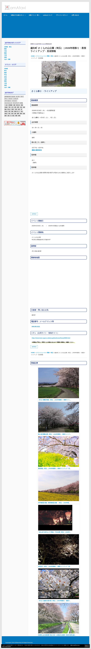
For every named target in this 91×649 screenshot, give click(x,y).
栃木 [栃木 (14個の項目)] (19, 109)
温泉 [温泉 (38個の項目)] (12, 111)
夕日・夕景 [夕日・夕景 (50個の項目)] (13, 107)
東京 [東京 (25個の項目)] (16, 109)
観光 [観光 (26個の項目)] (13, 115)
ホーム (5, 15)
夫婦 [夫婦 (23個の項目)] (24, 107)
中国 (5, 55)
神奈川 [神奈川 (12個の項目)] (6, 113)
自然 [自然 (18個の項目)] (8, 115)
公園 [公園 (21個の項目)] (14, 105)
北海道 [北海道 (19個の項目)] (6, 107)
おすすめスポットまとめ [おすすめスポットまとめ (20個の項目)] (10, 96)
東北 (5, 70)
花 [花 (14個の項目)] (10, 115)
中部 (5, 51)
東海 (5, 77)
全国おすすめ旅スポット (18, 15)
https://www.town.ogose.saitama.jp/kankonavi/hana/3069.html (51, 338)
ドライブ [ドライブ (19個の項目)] (10, 98)
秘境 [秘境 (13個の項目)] (21, 113)
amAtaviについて (47, 15)
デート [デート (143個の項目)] (6, 98)
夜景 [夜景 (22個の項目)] (18, 107)
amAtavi (34, 214)
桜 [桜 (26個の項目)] (21, 109)
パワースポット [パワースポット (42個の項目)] (8, 100)
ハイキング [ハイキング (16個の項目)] (15, 98)
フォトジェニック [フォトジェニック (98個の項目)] (8, 103)
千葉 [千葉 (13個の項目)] (9, 107)
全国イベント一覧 (34, 15)
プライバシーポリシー (62, 15)
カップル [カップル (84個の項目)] (18, 96)
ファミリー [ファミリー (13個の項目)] (14, 100)
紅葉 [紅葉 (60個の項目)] (24, 113)
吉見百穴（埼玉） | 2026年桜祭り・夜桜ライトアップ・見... (54, 566)
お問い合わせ (75, 15)
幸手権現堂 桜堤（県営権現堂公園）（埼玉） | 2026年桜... (54, 502)
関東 (5, 49)
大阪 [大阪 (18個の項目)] (21, 107)
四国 (5, 57)
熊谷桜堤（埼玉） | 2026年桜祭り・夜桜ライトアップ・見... (54, 468)
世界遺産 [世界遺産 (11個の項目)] (10, 105)
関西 (5, 53)
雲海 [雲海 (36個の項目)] (16, 115)
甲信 (5, 75)
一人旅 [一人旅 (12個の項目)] (6, 105)
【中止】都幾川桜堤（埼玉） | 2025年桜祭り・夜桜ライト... (54, 400)
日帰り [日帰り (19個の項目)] (12, 109)
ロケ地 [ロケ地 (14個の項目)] (21, 103)
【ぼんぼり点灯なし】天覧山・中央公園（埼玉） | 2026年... (54, 532)
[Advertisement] (45, 28)
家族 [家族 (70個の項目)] (5, 109)
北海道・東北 (7, 47)
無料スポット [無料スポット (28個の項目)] (17, 111)
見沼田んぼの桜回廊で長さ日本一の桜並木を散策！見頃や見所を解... (56, 635)
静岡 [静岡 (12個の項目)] (19, 115)
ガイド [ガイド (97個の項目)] (22, 96)
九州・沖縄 (7, 59)
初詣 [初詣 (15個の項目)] (22, 105)
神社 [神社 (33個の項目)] (9, 113)
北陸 (5, 79)
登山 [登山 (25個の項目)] (22, 111)
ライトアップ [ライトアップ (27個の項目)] (16, 103)
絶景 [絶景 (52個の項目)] (5, 115)
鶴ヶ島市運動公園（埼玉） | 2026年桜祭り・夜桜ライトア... (54, 434)
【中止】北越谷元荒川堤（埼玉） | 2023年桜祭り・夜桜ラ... (54, 600)
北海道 (6, 68)
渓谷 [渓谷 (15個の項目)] (9, 111)
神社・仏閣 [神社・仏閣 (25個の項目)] (13, 113)
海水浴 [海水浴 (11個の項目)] (6, 111)
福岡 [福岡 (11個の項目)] (18, 113)
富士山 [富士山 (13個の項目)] (9, 109)
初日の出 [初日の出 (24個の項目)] (18, 105)
